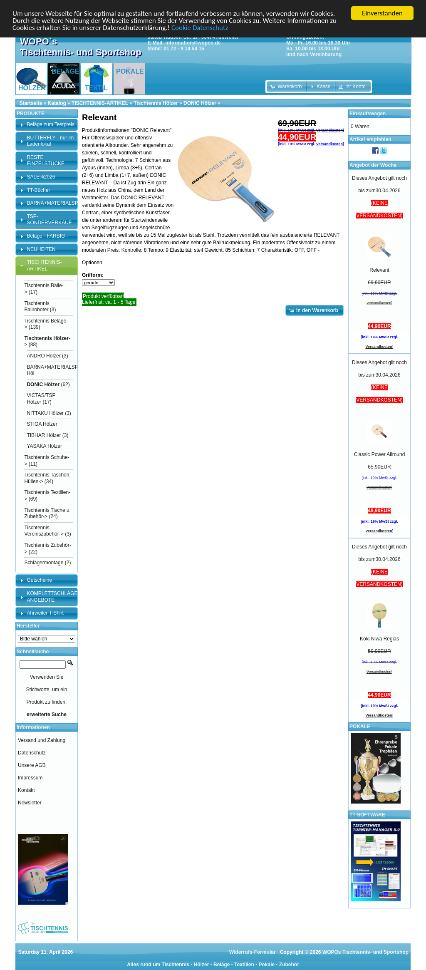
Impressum (30, 778)
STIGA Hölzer (42, 424)
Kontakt (26, 790)
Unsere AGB (32, 765)
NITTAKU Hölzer (45, 413)
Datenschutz (32, 753)
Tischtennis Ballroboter (36, 306)
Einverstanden (382, 13)
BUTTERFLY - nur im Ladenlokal (50, 141)
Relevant (379, 270)
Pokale (266, 965)
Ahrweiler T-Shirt (45, 613)
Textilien (244, 965)
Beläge (221, 965)
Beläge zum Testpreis (50, 124)
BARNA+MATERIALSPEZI (56, 203)
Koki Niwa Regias (379, 639)
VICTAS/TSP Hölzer (41, 398)
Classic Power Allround (379, 454)
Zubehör (289, 965)
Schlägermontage (43, 563)
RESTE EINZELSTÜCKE (45, 160)
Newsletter (30, 803)
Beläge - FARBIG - (47, 236)
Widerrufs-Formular (252, 952)
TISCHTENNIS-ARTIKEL (100, 103)
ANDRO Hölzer (43, 356)
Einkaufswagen (367, 114)
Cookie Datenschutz (199, 27)
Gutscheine (39, 580)
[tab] (46, 125)
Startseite (31, 103)
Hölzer (201, 965)
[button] (287, 86)
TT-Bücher (38, 190)
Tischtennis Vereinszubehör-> (43, 531)
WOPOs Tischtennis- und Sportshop (365, 952)
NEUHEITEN (41, 249)
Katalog (57, 103)
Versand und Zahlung (41, 740)
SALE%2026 (41, 177)
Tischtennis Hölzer (156, 103)
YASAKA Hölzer (44, 446)
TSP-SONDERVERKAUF (49, 219)
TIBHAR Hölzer (44, 435)
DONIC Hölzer (199, 103)
